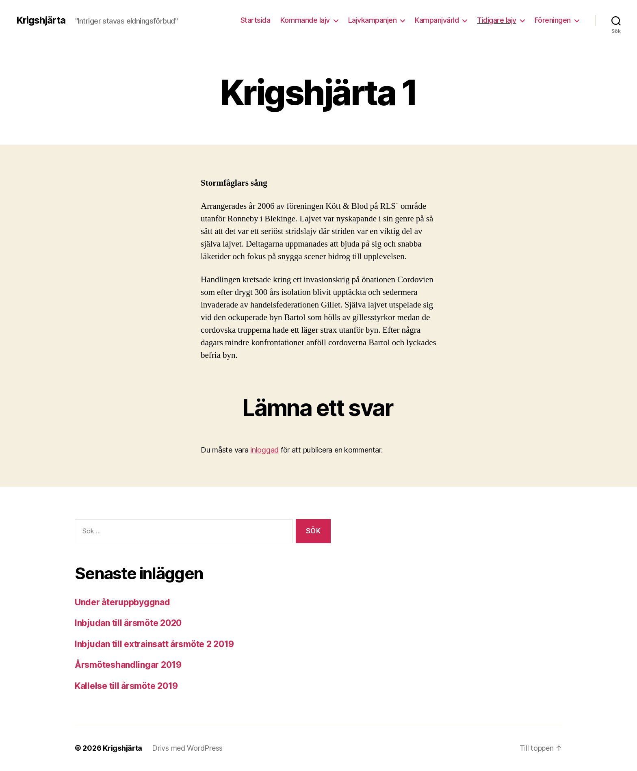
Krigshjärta (40, 20)
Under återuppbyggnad (122, 602)
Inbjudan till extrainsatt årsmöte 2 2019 (154, 644)
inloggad (264, 450)
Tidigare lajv (496, 20)
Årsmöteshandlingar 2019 (128, 665)
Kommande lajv (305, 20)
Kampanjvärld (437, 20)
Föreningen (553, 20)
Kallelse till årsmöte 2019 (126, 686)
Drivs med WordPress (187, 748)
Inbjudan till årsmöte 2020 (128, 623)
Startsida (255, 20)
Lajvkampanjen (372, 20)
